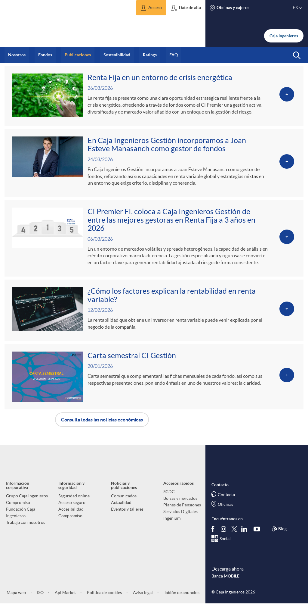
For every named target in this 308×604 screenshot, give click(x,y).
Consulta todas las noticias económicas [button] (102, 419)
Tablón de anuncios (181, 592)
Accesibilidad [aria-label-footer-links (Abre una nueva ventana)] (71, 509)
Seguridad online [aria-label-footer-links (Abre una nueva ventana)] (74, 495)
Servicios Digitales (180, 511)
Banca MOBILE (225, 576)
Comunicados (124, 495)
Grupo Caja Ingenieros (27, 495)
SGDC (169, 491)
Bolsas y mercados (180, 498)
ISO (40, 592)
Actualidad (121, 502)
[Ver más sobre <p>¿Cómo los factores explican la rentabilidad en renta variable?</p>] (154, 310)
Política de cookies (104, 592)
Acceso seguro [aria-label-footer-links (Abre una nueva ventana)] (71, 502)
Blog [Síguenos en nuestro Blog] (279, 529)
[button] (151, 7)
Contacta (226, 494)
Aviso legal (142, 592)
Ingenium (171, 518)
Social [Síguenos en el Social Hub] (225, 539)
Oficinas (225, 504)
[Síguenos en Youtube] (258, 529)
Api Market (65, 592)
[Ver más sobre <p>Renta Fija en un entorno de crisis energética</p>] (154, 96)
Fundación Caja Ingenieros (20, 512)
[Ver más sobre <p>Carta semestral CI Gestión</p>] (154, 376)
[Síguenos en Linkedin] (245, 529)
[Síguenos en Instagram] (224, 529)
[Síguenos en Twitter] (234, 529)
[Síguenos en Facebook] (214, 529)
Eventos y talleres (127, 509)
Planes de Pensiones (182, 504)
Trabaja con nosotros (25, 522)
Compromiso (18, 502)
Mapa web (16, 592)
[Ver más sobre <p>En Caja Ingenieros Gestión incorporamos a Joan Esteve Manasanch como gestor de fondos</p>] (154, 163)
